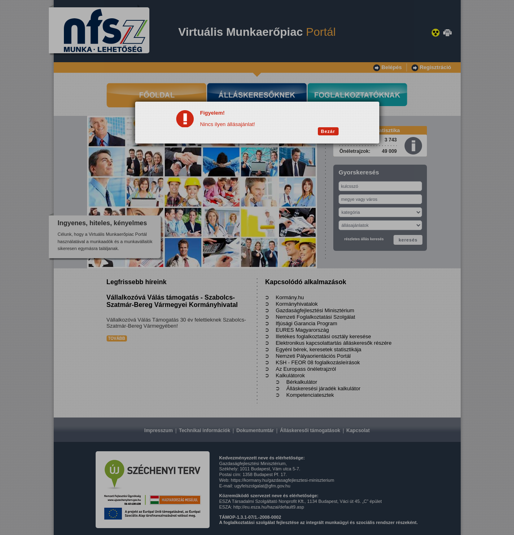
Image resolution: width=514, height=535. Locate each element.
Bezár (328, 131)
